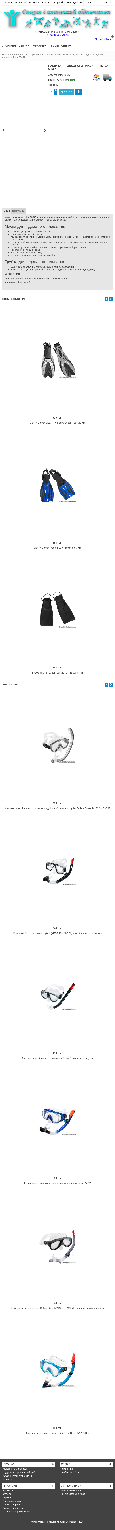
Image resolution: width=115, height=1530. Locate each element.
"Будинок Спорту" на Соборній (18, 1472)
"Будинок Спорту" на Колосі (17, 1475)
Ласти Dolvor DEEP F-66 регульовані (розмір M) (57, 422)
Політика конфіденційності (16, 1511)
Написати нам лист (70, 1490)
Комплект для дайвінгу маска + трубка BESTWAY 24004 (57, 1433)
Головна (8, 2)
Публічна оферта (11, 1504)
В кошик (66, 91)
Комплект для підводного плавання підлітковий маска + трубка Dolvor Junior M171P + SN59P (57, 808)
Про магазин (20, 2)
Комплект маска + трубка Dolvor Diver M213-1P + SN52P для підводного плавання (57, 1308)
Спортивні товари (15, 46)
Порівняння (66, 1468)
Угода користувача (12, 1508)
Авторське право (11, 1501)
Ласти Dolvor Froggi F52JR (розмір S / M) (57, 547)
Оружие (39, 46)
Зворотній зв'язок (62, 2)
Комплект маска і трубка (65, 54)
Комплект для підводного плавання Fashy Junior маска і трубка (57, 1058)
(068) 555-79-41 (59, 34)
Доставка (77, 2)
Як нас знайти (36, 2)
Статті (48, 2)
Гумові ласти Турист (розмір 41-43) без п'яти (57, 672)
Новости (7, 1479)
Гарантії (6, 1497)
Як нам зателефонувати (73, 1494)
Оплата (88, 2)
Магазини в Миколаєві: (14, 1468)
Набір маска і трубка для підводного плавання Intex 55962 (57, 1183)
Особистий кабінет (70, 1472)
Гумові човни (60, 46)
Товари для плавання (38, 54)
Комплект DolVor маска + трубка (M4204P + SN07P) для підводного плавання (57, 933)
